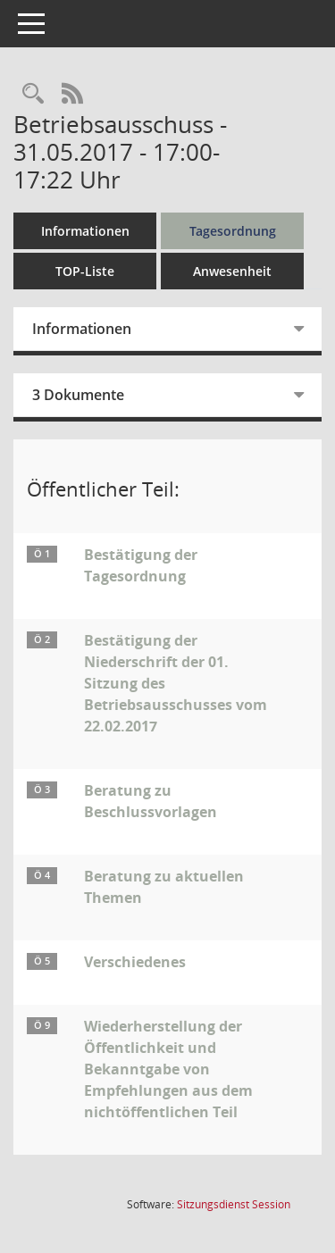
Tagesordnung (232, 230)
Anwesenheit (232, 271)
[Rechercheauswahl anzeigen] (33, 94)
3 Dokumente (78, 395)
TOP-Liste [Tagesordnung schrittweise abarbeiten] (84, 271)
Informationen (85, 230)
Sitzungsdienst (233, 1204)
